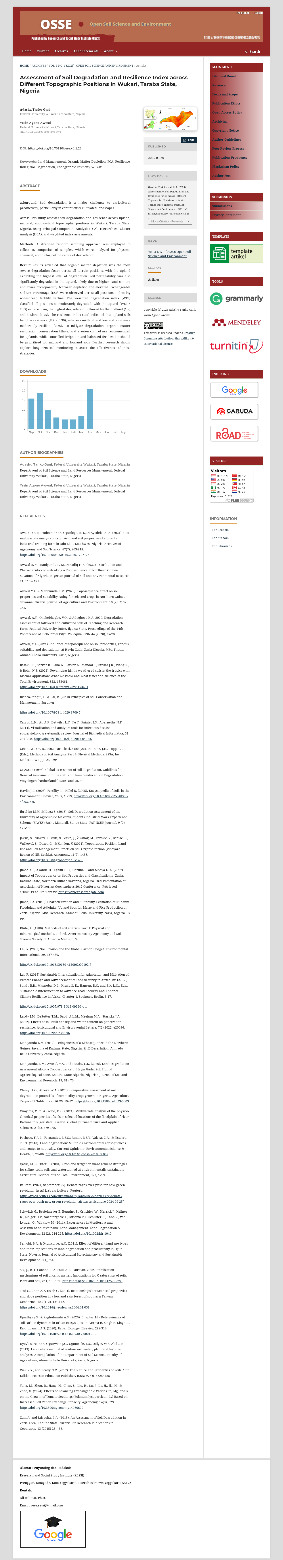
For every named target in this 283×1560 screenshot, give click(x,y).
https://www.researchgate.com (81, 892)
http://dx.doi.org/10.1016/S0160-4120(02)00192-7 (55, 964)
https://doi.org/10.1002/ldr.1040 (88, 1233)
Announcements (86, 51)
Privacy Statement (226, 215)
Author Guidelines (226, 139)
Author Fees (221, 175)
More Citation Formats (167, 221)
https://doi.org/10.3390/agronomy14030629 (51, 1407)
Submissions (222, 206)
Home (26, 51)
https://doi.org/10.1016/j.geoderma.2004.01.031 (55, 1307)
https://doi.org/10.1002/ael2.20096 (45, 1033)
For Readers (220, 530)
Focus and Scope (225, 94)
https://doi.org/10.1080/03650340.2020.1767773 (54, 555)
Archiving (220, 121)
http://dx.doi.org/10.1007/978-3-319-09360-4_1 (53, 1006)
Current (43, 51)
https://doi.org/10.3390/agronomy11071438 (51, 860)
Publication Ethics (226, 103)
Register (243, 13)
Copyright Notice (225, 130)
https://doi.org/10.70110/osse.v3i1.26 (55, 148)
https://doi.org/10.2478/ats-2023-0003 (102, 1101)
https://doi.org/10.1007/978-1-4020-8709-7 (50, 712)
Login (258, 13)
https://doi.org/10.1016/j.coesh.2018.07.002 (77, 1154)
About (109, 51)
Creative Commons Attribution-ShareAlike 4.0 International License (169, 338)
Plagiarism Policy (225, 166)
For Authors (220, 538)
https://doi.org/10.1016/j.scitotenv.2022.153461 (54, 687)
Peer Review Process (228, 148)
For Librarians (222, 546)
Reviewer (219, 85)
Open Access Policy (227, 112)
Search (252, 51)
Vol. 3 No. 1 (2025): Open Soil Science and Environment (91, 65)
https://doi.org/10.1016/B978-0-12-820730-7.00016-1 (57, 1334)
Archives (61, 51)
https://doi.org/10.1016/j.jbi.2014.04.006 (63, 739)
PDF (190, 140)
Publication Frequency (229, 157)
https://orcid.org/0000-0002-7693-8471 (40, 131)
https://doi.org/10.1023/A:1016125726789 (92, 1281)
